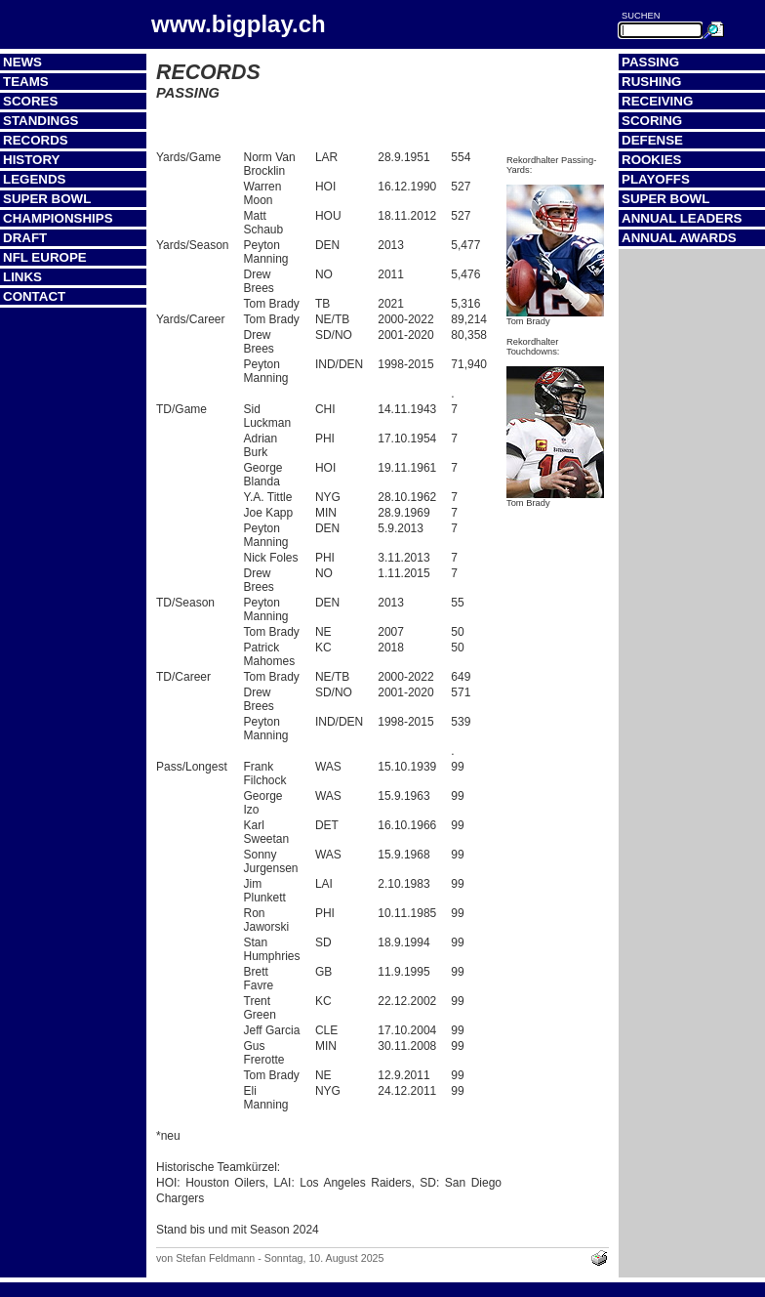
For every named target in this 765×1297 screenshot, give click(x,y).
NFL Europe (45, 257)
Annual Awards (679, 237)
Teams (26, 81)
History (31, 159)
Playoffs (656, 179)
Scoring (652, 120)
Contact (34, 296)
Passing (650, 62)
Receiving (657, 101)
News (22, 62)
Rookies (651, 159)
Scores (30, 101)
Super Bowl (47, 198)
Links (22, 277)
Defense (652, 140)
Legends (34, 179)
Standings (41, 120)
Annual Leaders (682, 218)
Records (35, 140)
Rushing (651, 81)
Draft (25, 237)
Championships (58, 218)
